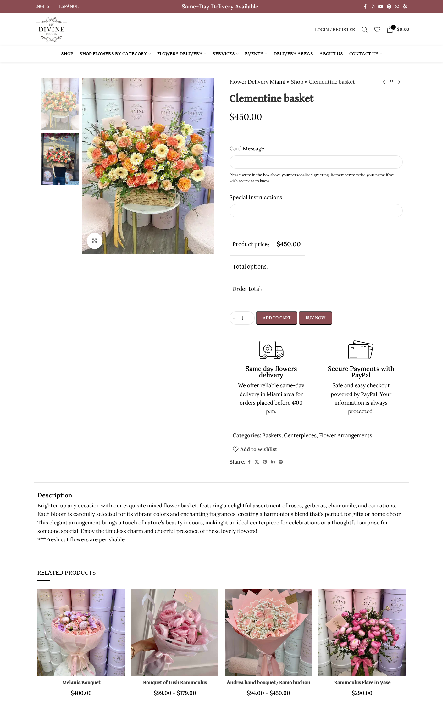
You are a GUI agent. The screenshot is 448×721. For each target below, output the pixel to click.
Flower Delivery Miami (257, 81)
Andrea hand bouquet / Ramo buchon (268, 682)
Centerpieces (300, 435)
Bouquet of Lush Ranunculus (175, 682)
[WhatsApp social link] (397, 7)
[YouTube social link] (380, 7)
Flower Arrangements (345, 435)
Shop (297, 81)
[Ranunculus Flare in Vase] (362, 632)
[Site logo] (51, 28)
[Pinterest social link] (389, 7)
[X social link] (257, 462)
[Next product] (399, 82)
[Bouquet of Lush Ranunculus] (174, 632)
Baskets (271, 435)
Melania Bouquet (81, 682)
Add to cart (276, 318)
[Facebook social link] (365, 7)
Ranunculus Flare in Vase (362, 682)
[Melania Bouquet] (81, 632)
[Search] (364, 29)
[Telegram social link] (281, 462)
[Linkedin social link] (273, 462)
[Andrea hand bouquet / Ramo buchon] (268, 632)
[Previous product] (384, 82)
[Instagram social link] (372, 7)
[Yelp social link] (405, 7)
